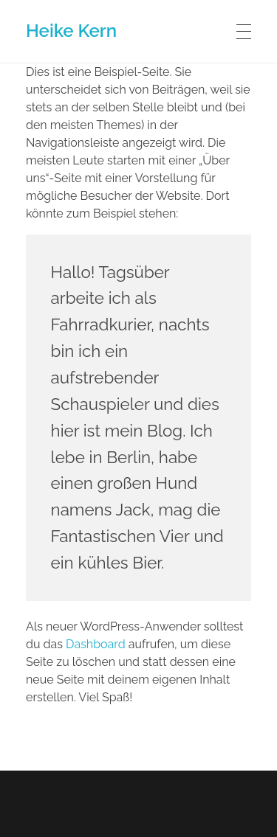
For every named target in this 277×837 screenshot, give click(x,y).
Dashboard (96, 644)
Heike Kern (71, 30)
